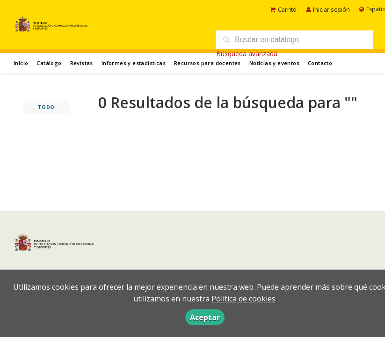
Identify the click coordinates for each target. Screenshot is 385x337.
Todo (46, 107)
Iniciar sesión (328, 9)
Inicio (21, 62)
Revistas (81, 62)
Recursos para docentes (207, 62)
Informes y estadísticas (134, 62)
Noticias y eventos (274, 62)
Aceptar (205, 317)
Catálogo (48, 62)
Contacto (320, 62)
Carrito (283, 9)
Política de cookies (243, 298)
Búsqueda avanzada (246, 53)
